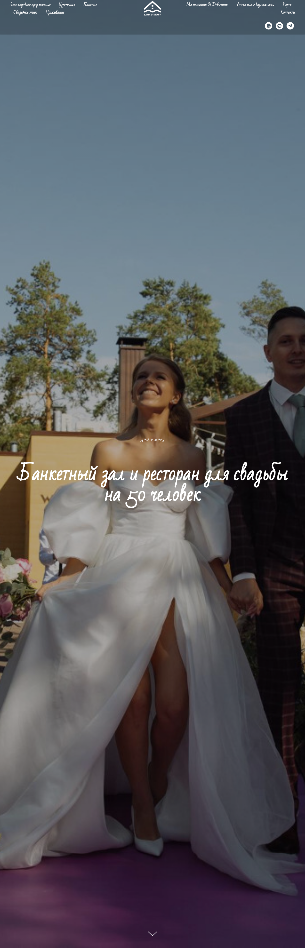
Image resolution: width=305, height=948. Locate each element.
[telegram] (290, 25)
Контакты (288, 12)
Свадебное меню (25, 12)
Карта (287, 5)
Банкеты (90, 5)
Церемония (67, 5)
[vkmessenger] (279, 25)
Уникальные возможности (255, 5)
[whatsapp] (268, 25)
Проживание (55, 12)
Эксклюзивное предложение (30, 5)
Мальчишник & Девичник (207, 5)
